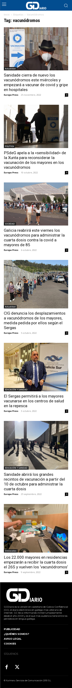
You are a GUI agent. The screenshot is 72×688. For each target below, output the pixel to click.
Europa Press (11, 94)
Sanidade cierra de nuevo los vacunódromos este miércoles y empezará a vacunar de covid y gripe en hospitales (36, 82)
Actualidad (10, 68)
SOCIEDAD (10, 223)
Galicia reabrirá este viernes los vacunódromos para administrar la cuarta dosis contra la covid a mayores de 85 (34, 237)
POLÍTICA (9, 146)
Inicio (7, 14)
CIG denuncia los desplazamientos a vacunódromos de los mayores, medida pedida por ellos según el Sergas (34, 320)
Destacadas (11, 550)
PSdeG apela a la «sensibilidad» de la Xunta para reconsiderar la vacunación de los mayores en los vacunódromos (35, 160)
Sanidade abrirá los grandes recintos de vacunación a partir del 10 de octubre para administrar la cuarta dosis (34, 481)
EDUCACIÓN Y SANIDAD (16, 389)
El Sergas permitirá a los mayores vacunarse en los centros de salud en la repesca (34, 401)
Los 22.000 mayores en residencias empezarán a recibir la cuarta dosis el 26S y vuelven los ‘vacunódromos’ (36, 562)
